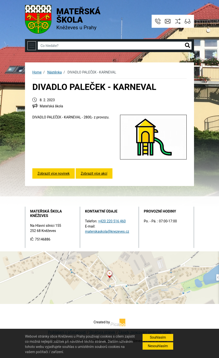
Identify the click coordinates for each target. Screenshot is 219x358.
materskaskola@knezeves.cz (107, 231)
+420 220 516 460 (112, 221)
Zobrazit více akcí (94, 173)
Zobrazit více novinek (53, 173)
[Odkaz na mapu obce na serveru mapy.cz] (109, 277)
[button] (187, 46)
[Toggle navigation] (31, 45)
